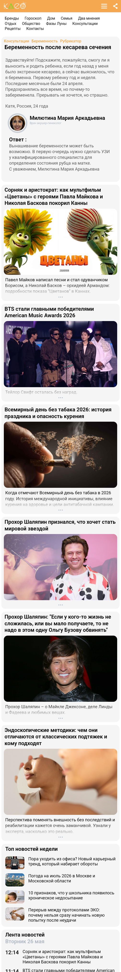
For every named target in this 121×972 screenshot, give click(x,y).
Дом (51, 18)
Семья (66, 18)
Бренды (12, 18)
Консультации (85, 23)
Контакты (35, 28)
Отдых (10, 23)
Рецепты (13, 28)
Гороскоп (33, 18)
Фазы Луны (56, 23)
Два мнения (89, 18)
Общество (31, 23)
